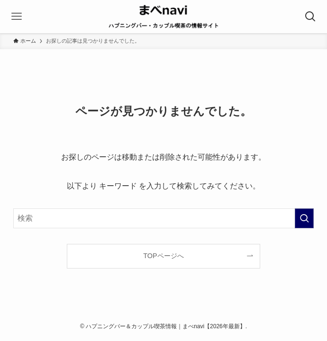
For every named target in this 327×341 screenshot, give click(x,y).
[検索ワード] (163, 218)
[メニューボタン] (16, 16)
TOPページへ (163, 256)
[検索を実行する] (304, 218)
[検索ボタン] (310, 16)
